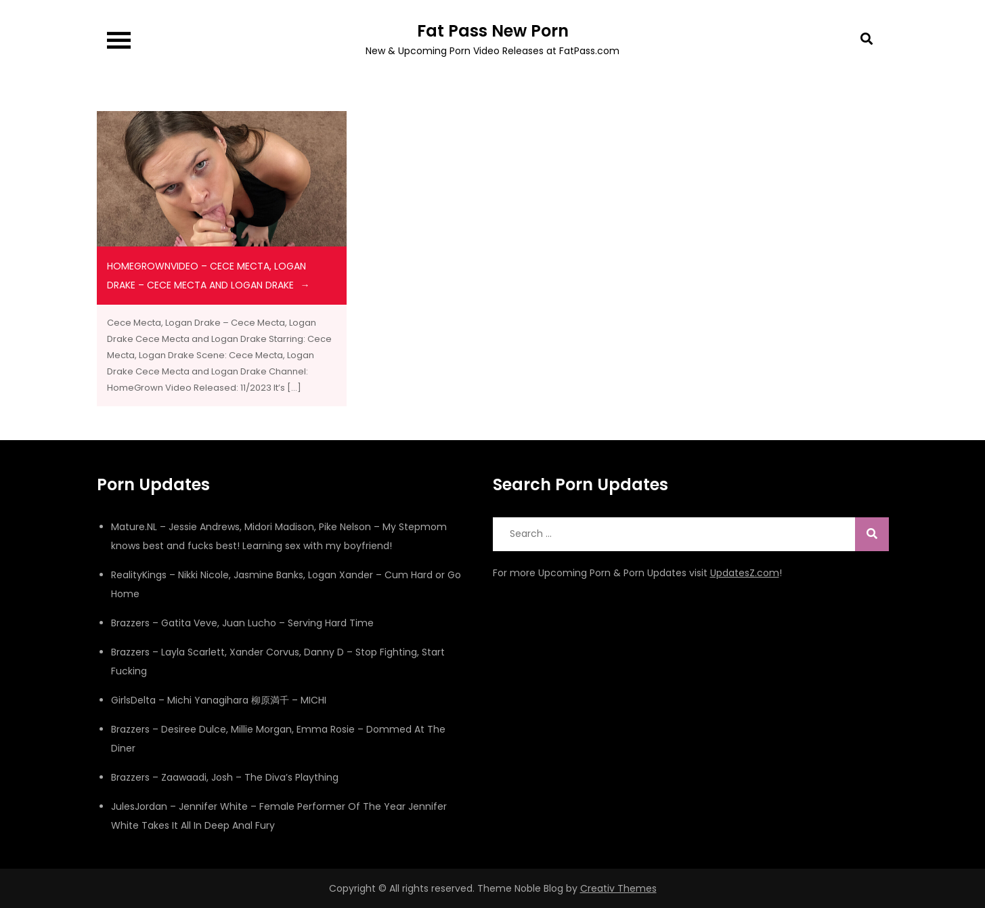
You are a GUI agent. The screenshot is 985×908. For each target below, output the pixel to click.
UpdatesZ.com (744, 573)
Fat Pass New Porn (493, 31)
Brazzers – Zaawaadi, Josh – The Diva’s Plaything (224, 777)
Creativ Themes (618, 888)
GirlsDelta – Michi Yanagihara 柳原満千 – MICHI (218, 700)
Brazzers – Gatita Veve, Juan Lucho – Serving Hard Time (242, 623)
